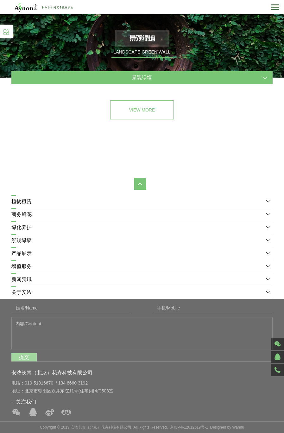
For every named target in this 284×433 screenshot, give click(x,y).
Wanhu (238, 427)
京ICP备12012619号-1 (189, 427)
